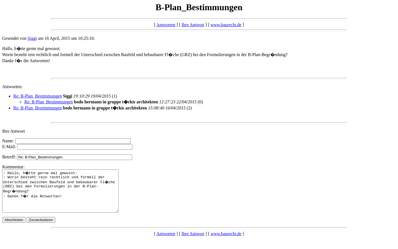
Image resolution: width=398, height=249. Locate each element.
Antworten (165, 24)
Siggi (32, 38)
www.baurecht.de (226, 24)
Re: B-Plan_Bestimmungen (37, 96)
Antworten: (12, 86)
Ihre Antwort (193, 24)
